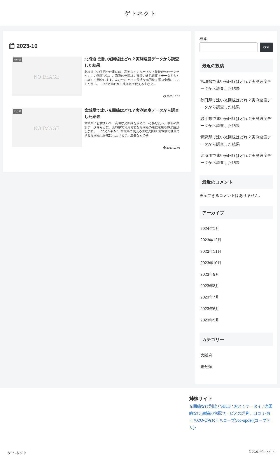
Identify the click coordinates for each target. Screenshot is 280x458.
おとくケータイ (247, 406)
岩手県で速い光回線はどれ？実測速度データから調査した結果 (235, 122)
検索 (203, 38)
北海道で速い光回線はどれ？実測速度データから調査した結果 (235, 159)
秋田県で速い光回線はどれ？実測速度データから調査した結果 (235, 103)
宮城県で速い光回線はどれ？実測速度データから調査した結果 (235, 85)
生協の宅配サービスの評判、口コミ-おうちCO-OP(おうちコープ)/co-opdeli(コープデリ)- (229, 420)
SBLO (225, 406)
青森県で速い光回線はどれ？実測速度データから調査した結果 (235, 140)
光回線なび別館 (203, 406)
